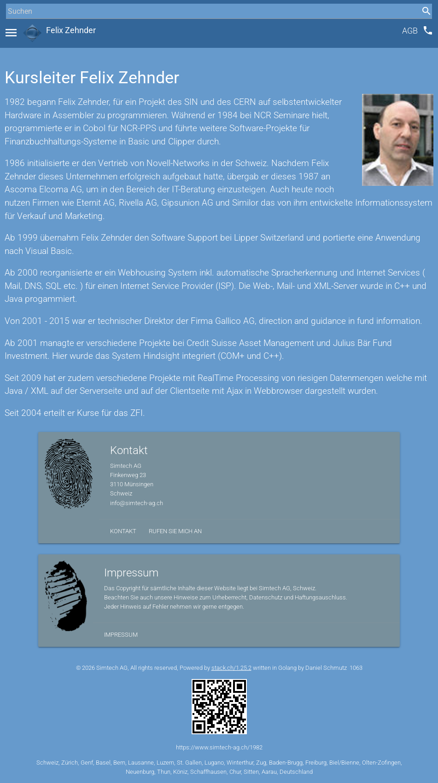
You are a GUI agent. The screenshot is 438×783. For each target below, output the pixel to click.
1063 (356, 667)
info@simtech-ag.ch (136, 503)
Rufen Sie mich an (175, 531)
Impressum (121, 634)
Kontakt (123, 531)
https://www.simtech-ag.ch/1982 (219, 747)
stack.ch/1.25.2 (231, 667)
